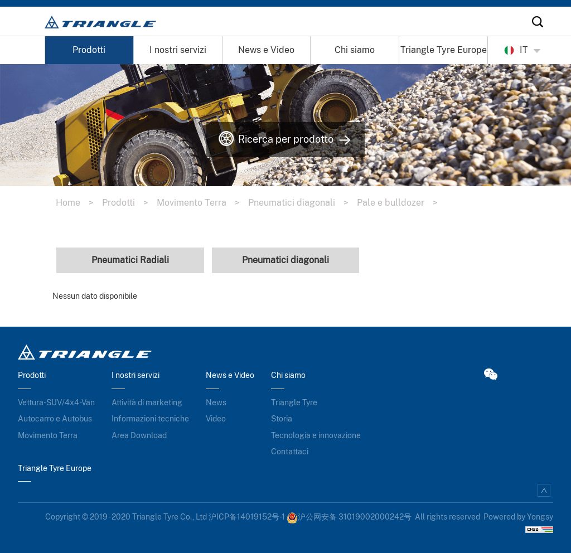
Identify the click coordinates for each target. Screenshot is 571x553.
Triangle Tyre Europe (443, 50)
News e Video (266, 50)
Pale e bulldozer (401, 202)
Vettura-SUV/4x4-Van (56, 402)
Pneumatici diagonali (302, 202)
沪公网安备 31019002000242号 (349, 516)
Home (79, 202)
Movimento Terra (202, 202)
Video (216, 418)
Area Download (139, 435)
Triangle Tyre (294, 402)
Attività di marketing (147, 402)
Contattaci (289, 451)
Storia (281, 418)
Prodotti (88, 50)
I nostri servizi (177, 50)
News (216, 402)
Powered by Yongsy (518, 516)
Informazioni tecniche (150, 418)
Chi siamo (355, 50)
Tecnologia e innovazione (316, 435)
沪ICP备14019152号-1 (247, 516)
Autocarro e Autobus (55, 418)
